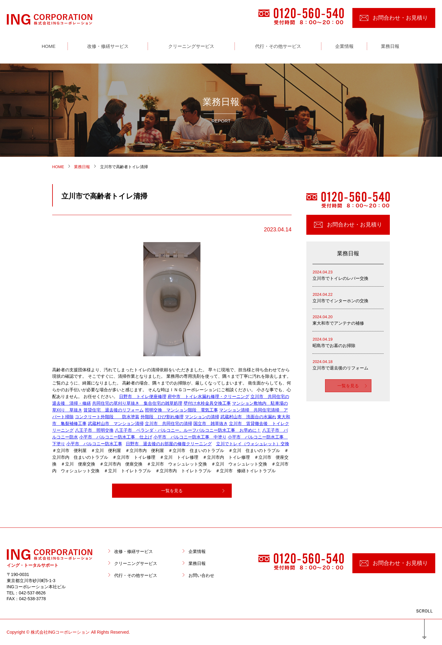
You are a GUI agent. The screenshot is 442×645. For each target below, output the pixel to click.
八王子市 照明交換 (94, 430)
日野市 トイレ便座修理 (142, 396)
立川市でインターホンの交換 (348, 297)
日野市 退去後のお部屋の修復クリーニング (169, 443)
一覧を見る (172, 490)
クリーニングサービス (135, 563)
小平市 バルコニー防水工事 (94, 443)
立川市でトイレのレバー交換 (348, 275)
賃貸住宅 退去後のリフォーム (113, 409)
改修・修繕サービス (133, 551)
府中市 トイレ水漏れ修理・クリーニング (208, 396)
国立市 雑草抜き (210, 423)
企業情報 (197, 551)
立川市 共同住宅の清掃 (168, 423)
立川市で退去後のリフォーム (348, 364)
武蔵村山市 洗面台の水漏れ (248, 416)
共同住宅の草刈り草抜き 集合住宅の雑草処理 (137, 403)
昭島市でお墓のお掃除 (348, 342)
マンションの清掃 (202, 416)
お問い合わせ (201, 575)
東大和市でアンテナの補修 (348, 320)
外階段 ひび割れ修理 (162, 416)
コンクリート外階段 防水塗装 (107, 416)
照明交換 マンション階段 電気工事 (181, 409)
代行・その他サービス (135, 575)
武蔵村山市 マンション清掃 (116, 423)
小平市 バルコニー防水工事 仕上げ (115, 437)
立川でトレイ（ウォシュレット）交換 (252, 443)
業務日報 (197, 563)
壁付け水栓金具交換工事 (207, 403)
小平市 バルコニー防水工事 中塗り (190, 437)
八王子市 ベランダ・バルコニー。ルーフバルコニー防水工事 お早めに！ (188, 430)
